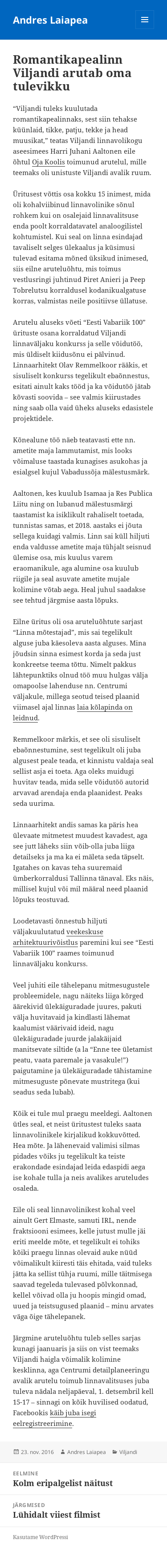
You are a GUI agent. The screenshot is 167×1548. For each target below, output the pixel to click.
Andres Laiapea (50, 19)
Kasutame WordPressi (40, 1537)
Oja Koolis (48, 161)
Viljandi (128, 1452)
